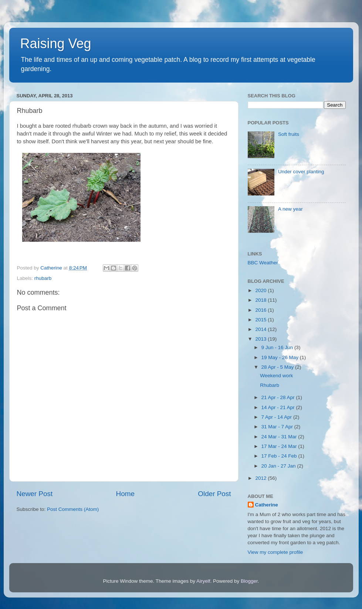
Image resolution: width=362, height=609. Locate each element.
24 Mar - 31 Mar (279, 436)
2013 (261, 339)
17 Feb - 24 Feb (279, 456)
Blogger (249, 581)
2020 (261, 290)
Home (125, 494)
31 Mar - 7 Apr (277, 426)
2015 (261, 319)
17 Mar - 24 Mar (279, 446)
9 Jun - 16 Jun (277, 347)
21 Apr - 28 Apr (278, 397)
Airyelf (203, 581)
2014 (261, 329)
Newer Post (35, 494)
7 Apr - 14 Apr (277, 417)
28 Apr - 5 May (278, 367)
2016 (261, 310)
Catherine (266, 505)
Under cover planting (301, 171)
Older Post (214, 494)
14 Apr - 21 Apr (278, 407)
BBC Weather (263, 262)
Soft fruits (288, 134)
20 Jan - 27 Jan (279, 466)
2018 (261, 300)
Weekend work (276, 375)
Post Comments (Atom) (73, 509)
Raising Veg (55, 43)
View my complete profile (275, 552)
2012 (261, 478)
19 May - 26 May (280, 357)
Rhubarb (269, 385)
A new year (290, 209)
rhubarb (43, 278)
